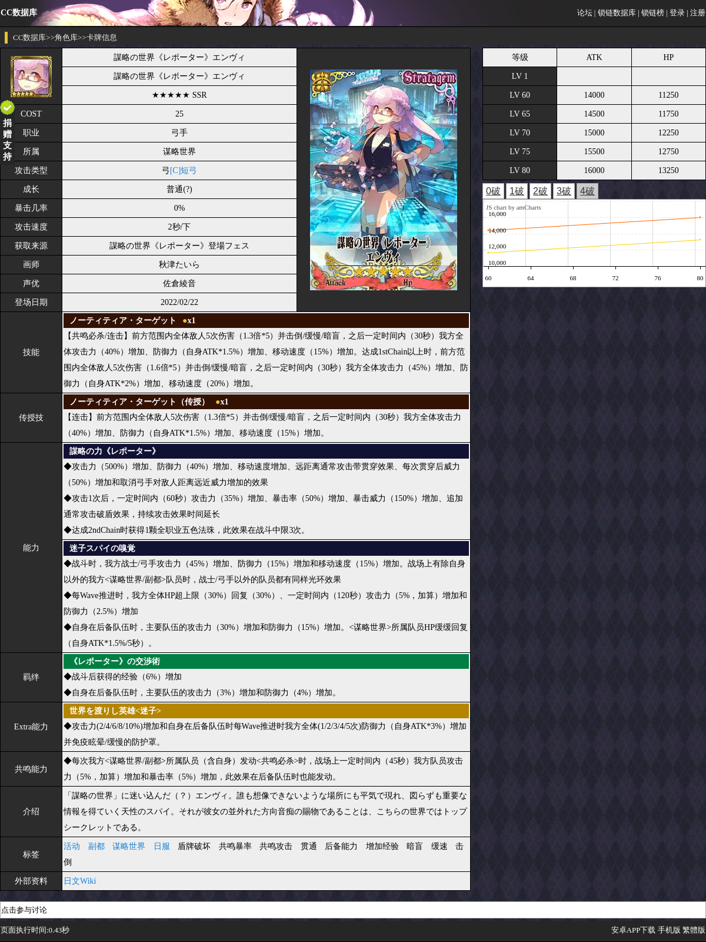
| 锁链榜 (651, 12)
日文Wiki (80, 881)
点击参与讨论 (24, 909)
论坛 (584, 12)
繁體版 (693, 930)
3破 (564, 191)
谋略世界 (128, 846)
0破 (493, 191)
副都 (96, 846)
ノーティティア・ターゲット (122, 320)
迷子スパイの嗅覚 (102, 548)
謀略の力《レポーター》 (114, 451)
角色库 (66, 37)
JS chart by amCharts (513, 207)
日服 (162, 846)
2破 (540, 191)
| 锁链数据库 (615, 12)
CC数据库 (29, 37)
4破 (587, 191)
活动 (72, 846)
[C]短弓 (184, 170)
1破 (516, 191)
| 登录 (675, 12)
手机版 (669, 930)
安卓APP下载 (633, 930)
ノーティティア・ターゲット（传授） (139, 401)
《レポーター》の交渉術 (114, 661)
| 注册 (696, 12)
